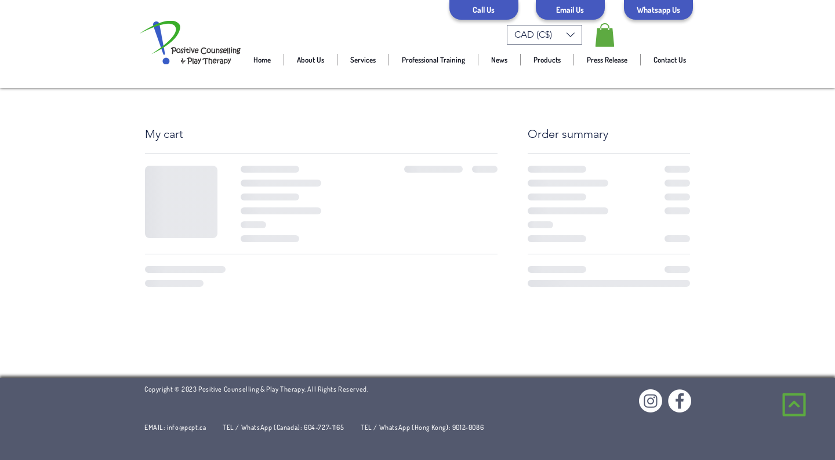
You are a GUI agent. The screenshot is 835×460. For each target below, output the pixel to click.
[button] (544, 35)
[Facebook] (679, 400)
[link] (605, 35)
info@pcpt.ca (186, 427)
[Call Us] (483, 10)
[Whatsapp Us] (658, 10)
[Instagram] (650, 400)
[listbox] (544, 35)
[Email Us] (570, 10)
